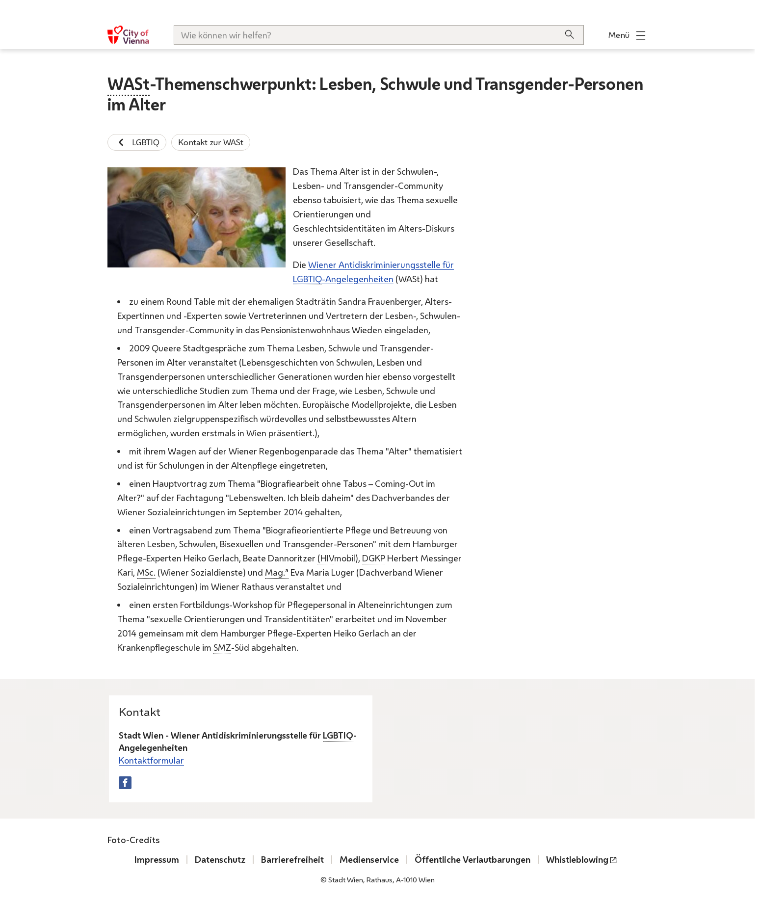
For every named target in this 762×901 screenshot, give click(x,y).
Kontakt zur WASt (210, 142)
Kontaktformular (151, 760)
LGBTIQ (136, 142)
